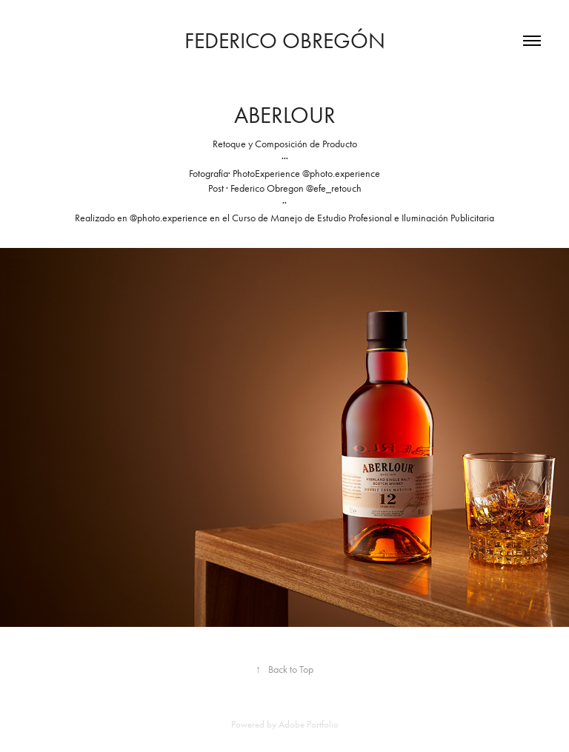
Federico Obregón (284, 40)
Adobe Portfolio (309, 724)
